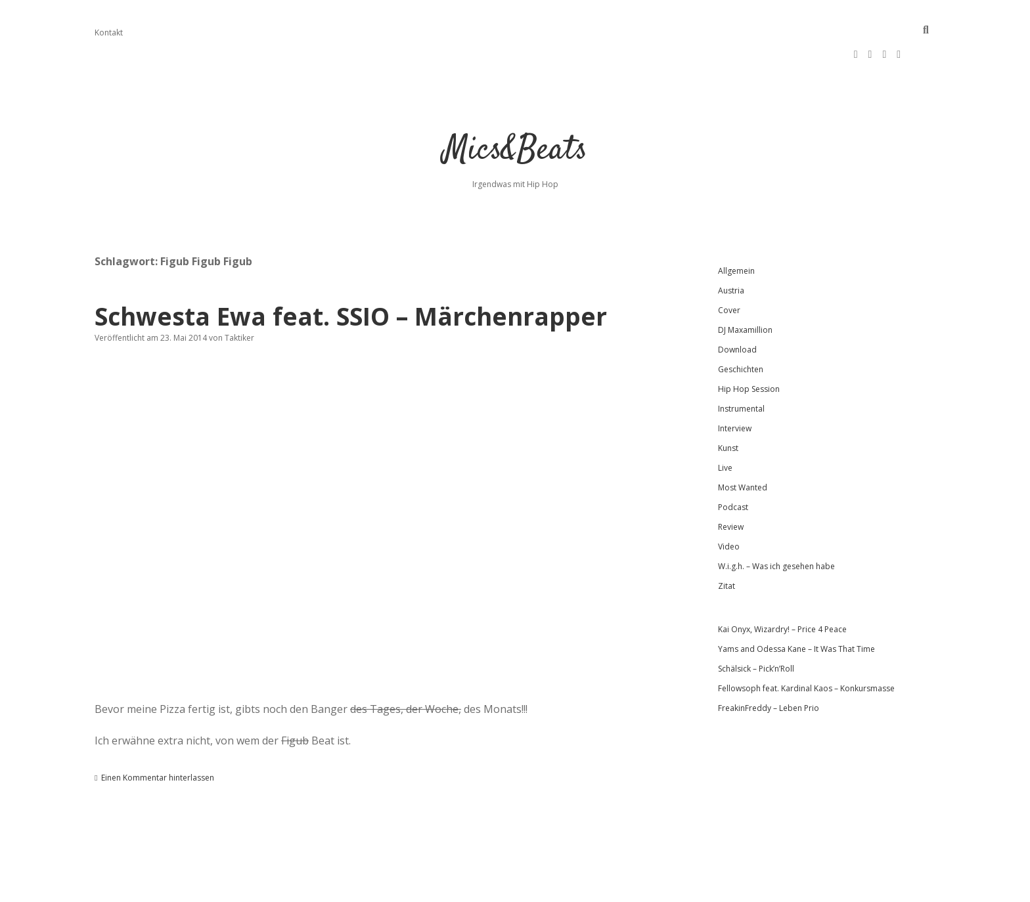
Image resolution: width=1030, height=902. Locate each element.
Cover (729, 270)
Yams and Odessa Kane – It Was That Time (796, 609)
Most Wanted (742, 448)
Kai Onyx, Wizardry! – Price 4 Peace (782, 589)
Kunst (728, 408)
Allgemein (736, 231)
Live (725, 428)
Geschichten (740, 329)
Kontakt (109, 32)
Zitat (726, 546)
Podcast (733, 467)
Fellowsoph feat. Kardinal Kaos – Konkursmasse (806, 649)
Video (729, 507)
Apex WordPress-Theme (473, 887)
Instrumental (741, 369)
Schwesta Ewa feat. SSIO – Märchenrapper (351, 276)
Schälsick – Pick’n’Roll (756, 629)
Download (737, 310)
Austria (731, 251)
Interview (734, 389)
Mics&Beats (515, 111)
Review (731, 487)
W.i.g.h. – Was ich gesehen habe (776, 526)
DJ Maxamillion (745, 290)
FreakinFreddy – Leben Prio (768, 668)
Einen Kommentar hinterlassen (157, 738)
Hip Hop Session (749, 349)
